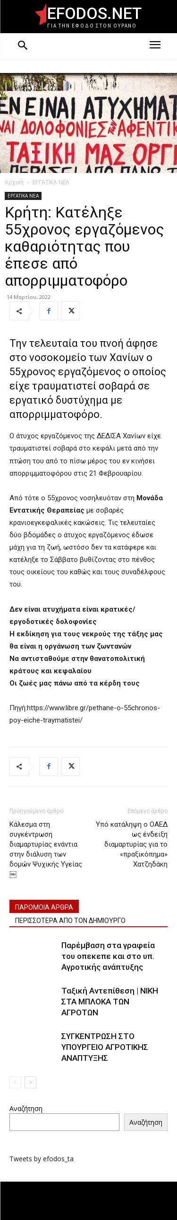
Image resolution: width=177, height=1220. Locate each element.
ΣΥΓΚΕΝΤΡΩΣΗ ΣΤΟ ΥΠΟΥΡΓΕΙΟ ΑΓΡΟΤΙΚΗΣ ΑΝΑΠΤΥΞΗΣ (104, 1047)
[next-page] (30, 1082)
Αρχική (14, 182)
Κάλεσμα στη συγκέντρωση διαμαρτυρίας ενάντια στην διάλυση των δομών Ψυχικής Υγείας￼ (45, 849)
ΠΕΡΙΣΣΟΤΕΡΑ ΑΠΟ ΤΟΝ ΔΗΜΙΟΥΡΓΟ (70, 920)
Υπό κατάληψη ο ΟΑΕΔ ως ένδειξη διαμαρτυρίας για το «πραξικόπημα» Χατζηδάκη (132, 844)
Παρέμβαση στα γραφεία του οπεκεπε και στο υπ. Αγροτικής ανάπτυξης (108, 956)
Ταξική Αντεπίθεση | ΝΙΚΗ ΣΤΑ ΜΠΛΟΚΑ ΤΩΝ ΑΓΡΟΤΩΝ (109, 1001)
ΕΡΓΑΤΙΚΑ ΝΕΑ (51, 182)
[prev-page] (15, 1082)
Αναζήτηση (25, 1108)
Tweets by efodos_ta (41, 1158)
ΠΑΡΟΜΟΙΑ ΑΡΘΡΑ (44, 907)
